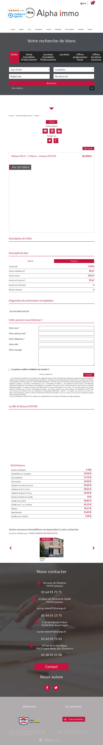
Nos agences (38, 29)
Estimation (58, 29)
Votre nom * (14, 328)
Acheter (21, 29)
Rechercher (51, 83)
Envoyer (89, 375)
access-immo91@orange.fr (51, 608)
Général (30, 261)
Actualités (81, 29)
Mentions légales (22, 733)
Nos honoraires (32, 733)
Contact (90, 29)
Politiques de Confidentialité (41, 396)
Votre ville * (14, 344)
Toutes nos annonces (15, 734)
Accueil (13, 29)
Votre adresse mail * (17, 333)
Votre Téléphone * (17, 339)
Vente (14, 54)
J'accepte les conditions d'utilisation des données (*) (30, 369)
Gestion (48, 29)
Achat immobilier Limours (24, 116)
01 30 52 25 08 (51, 654)
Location (64, 54)
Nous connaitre (69, 29)
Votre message (15, 350)
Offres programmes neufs (80, 57)
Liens (39, 733)
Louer (29, 29)
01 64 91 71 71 (51, 592)
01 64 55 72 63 (51, 638)
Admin (44, 733)
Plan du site (12, 733)
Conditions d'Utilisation (59, 396)
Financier (74, 261)
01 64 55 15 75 (51, 615)
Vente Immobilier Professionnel (29, 57)
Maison (36, 116)
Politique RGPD (26, 734)
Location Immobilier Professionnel (48, 57)
